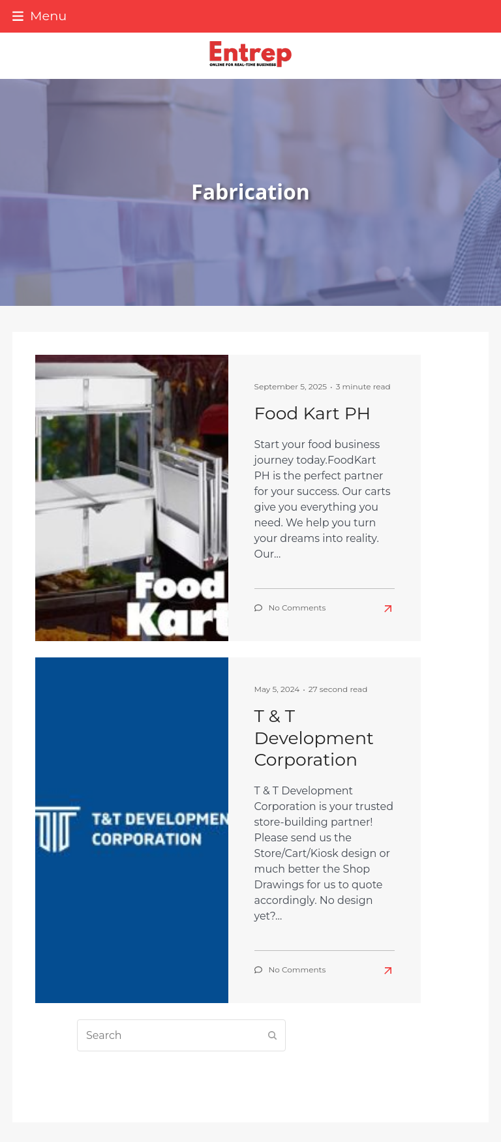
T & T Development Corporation (314, 737)
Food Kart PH (312, 413)
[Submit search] (272, 1035)
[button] (39, 15)
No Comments (297, 607)
